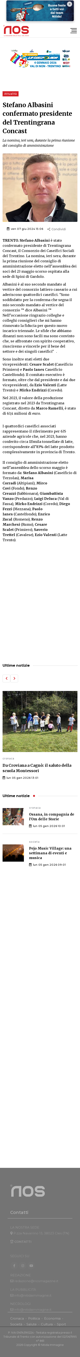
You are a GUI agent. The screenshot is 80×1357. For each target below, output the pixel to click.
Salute (31, 1327)
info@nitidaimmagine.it (32, 1300)
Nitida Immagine (52, 1347)
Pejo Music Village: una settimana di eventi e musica (50, 853)
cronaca (8, 758)
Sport (61, 1327)
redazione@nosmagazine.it (36, 1286)
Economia (52, 1321)
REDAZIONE (20, 1280)
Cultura (47, 1327)
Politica (34, 1321)
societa (34, 841)
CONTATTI (20, 1247)
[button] (6, 678)
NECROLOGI (20, 1309)
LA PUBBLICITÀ (23, 1295)
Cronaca (17, 1321)
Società (16, 1327)
